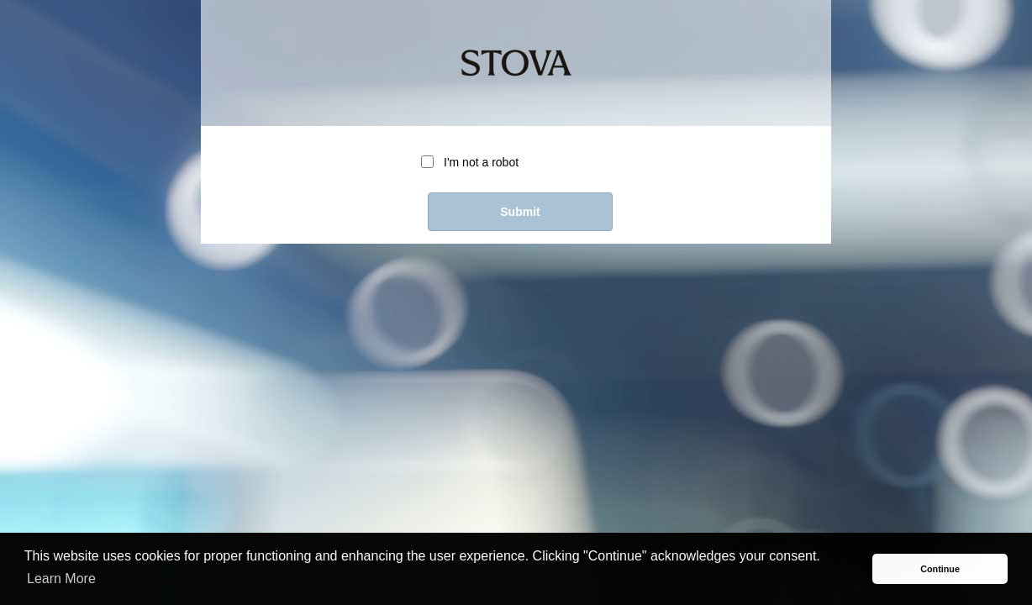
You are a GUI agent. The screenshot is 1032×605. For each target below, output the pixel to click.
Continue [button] (940, 569)
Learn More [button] (61, 578)
